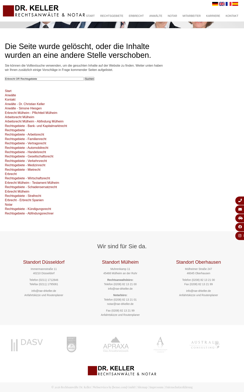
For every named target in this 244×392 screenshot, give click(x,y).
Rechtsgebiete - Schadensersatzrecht (31, 187)
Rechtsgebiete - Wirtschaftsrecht (27, 178)
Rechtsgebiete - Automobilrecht (26, 147)
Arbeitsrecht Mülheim (19, 117)
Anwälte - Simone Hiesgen (23, 108)
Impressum (156, 387)
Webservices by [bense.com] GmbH (114, 387)
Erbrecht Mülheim (17, 191)
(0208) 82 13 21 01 (125, 299)
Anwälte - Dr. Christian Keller (25, 104)
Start (90, 15)
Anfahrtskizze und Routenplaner (43, 295)
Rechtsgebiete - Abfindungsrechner (29, 213)
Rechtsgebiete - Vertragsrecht (25, 143)
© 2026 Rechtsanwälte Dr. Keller (71, 387)
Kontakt (232, 15)
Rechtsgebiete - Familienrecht (25, 139)
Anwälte (155, 15)
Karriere (213, 15)
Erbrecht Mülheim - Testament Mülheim (32, 182)
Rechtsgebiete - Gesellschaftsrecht (29, 156)
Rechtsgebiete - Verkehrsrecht (26, 161)
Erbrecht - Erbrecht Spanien (24, 200)
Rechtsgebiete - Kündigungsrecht (28, 209)
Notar (172, 15)
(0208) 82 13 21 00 (125, 284)
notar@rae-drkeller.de (120, 303)
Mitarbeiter (192, 15)
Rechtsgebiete (111, 15)
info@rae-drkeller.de (43, 290)
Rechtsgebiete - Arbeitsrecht (24, 134)
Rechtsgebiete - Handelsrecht (25, 152)
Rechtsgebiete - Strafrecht (23, 195)
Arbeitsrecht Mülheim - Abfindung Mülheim (34, 121)
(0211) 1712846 (48, 279)
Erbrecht (136, 15)
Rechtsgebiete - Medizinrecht (25, 165)
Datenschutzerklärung (179, 387)
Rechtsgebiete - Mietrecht (22, 169)
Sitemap (142, 387)
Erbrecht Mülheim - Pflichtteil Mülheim (31, 112)
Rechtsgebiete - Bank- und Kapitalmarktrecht (36, 126)
